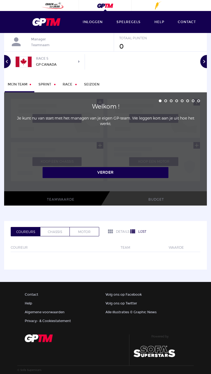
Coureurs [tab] (25, 232)
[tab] (47, 83)
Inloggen (93, 22)
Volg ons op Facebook (124, 295)
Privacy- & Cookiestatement (48, 321)
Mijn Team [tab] (17, 84)
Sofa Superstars (30, 370)
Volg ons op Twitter (121, 303)
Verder (105, 172)
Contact (31, 295)
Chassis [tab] (55, 232)
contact (187, 22)
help (159, 22)
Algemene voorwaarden (45, 312)
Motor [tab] (84, 232)
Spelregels (128, 22)
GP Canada (46, 65)
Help (28, 303)
